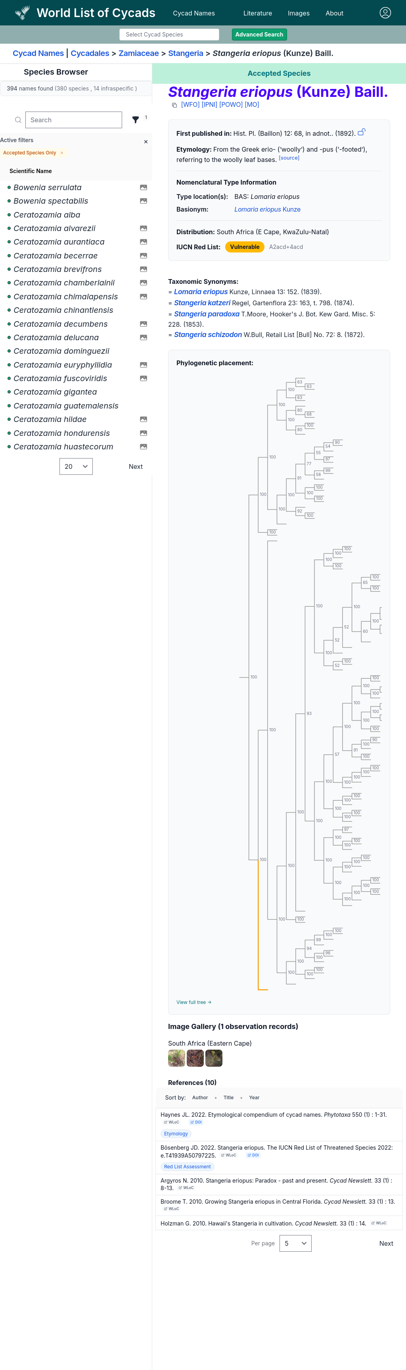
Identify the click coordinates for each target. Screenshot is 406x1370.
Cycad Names (194, 13)
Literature (257, 13)
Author (200, 1097)
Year (254, 1097)
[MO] (252, 104)
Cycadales (90, 53)
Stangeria (185, 53)
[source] (289, 157)
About (334, 13)
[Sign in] (385, 13)
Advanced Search (259, 34)
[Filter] (135, 120)
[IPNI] (209, 104)
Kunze (267, 209)
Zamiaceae (139, 53)
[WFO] (190, 104)
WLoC (171, 1122)
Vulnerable (245, 246)
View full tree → (194, 1002)
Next (136, 466)
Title (229, 1097)
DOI (195, 1122)
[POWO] (231, 104)
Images (299, 13)
